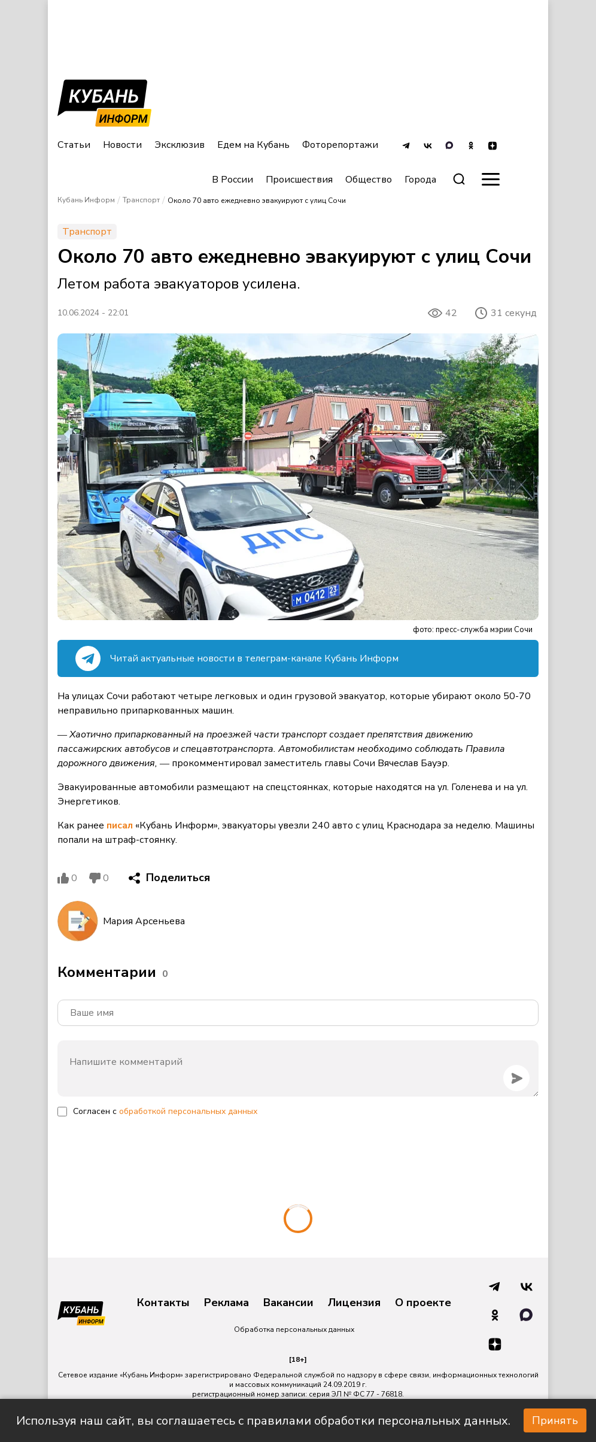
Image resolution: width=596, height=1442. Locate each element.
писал (120, 825)
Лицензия (354, 1303)
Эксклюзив (179, 144)
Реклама (226, 1303)
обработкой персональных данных (188, 1111)
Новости (122, 144)
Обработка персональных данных (294, 1329)
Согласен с (165, 1111)
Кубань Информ (86, 200)
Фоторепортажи (340, 144)
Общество (368, 179)
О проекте (423, 1303)
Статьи (73, 144)
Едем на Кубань (253, 144)
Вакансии (288, 1303)
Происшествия (299, 179)
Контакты (163, 1303)
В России (232, 179)
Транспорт (141, 200)
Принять (555, 1420)
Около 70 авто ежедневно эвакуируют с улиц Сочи (257, 200)
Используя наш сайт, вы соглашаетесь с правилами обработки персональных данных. (263, 1421)
